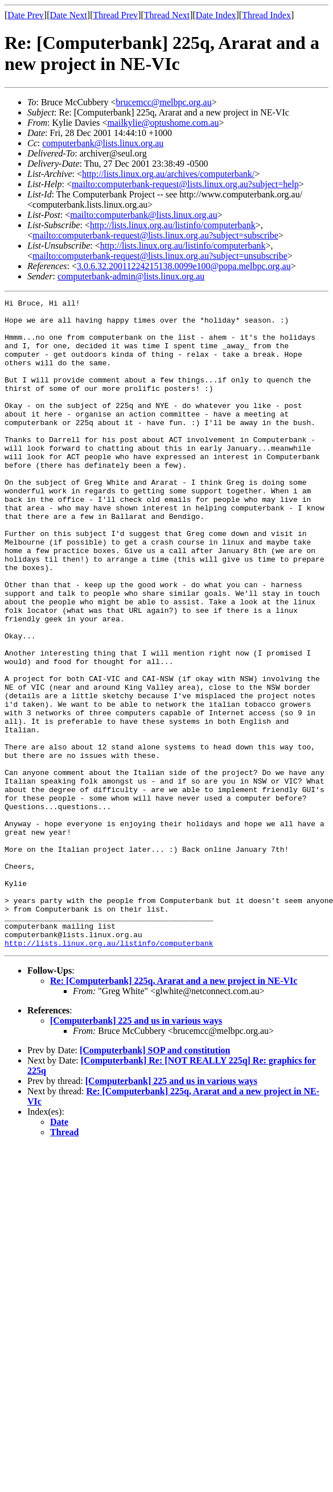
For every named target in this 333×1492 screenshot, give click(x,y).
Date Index (216, 15)
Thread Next (167, 15)
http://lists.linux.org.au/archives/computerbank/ (168, 174)
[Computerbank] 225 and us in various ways (136, 1150)
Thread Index (266, 15)
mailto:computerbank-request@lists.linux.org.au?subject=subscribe (155, 235)
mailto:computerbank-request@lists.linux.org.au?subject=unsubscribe (159, 256)
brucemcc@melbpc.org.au (164, 102)
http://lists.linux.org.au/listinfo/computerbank (173, 225)
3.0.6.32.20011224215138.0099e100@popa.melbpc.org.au (184, 266)
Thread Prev (115, 15)
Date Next (68, 15)
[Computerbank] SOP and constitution (155, 1180)
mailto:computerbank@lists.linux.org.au (143, 215)
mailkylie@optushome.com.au (163, 122)
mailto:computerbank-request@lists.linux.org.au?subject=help (185, 184)
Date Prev (25, 15)
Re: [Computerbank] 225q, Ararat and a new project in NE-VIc (173, 1110)
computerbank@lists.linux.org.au (102, 143)
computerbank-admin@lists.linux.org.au (130, 276)
